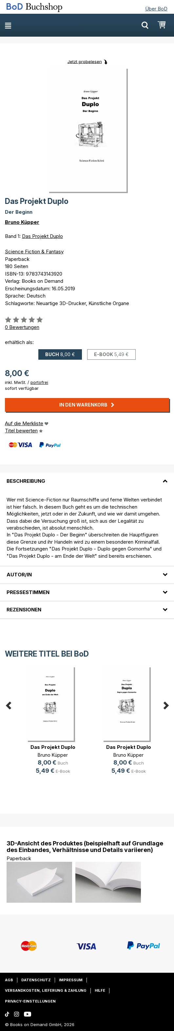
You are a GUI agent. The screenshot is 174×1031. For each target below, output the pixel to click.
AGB (9, 980)
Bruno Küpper (22, 222)
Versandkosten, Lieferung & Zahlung (46, 990)
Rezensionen (24, 609)
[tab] (87, 477)
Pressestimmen (28, 592)
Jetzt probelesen (85, 61)
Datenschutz (36, 980)
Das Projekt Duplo (42, 236)
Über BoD (156, 9)
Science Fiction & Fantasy (34, 251)
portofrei (39, 382)
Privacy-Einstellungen (30, 1001)
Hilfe (100, 990)
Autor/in (19, 574)
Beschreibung (26, 481)
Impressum (71, 980)
